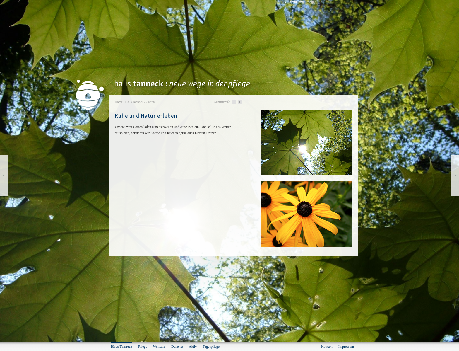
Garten (150, 101)
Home (119, 101)
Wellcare (159, 347)
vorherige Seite (4, 175)
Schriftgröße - (234, 102)
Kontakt (327, 347)
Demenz (177, 347)
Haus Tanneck (134, 101)
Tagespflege (211, 347)
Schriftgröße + (240, 102)
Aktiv (193, 347)
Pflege (142, 347)
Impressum (346, 347)
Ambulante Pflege (301, 2)
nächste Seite (455, 175)
